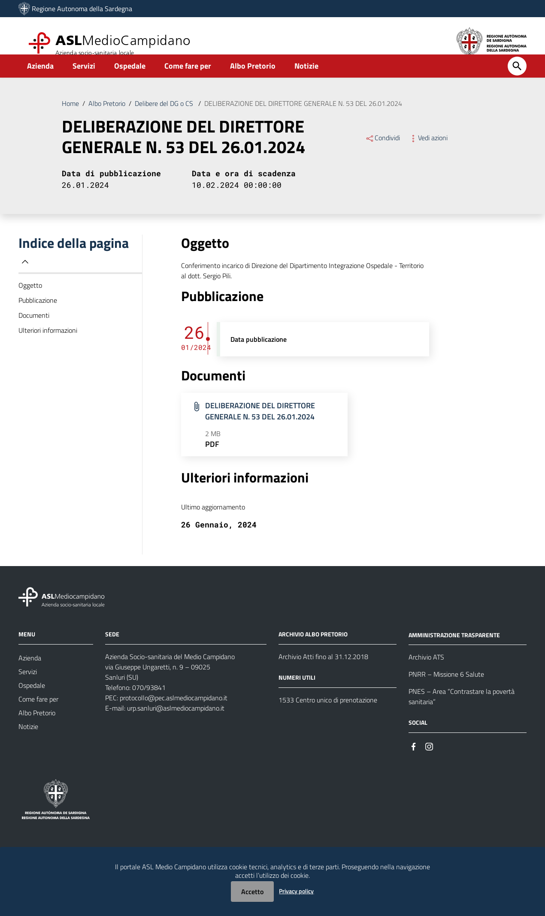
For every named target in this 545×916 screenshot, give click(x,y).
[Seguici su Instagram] (429, 759)
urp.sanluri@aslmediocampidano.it (175, 722)
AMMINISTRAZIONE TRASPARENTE (454, 648)
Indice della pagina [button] (73, 265)
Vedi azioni (428, 152)
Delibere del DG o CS (165, 117)
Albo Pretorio (253, 80)
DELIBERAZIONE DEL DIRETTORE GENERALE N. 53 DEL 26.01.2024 (303, 117)
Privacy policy (296, 890)
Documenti (33, 329)
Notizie (306, 80)
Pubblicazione (37, 314)
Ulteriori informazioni (47, 344)
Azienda (40, 80)
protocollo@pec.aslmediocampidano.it (173, 712)
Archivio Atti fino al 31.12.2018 (323, 671)
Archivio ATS (426, 671)
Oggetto (30, 299)
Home (70, 117)
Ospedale (129, 80)
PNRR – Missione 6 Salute (446, 688)
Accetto (252, 891)
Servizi (84, 80)
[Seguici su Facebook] (414, 759)
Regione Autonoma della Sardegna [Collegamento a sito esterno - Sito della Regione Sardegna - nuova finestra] (82, 8)
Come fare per (187, 80)
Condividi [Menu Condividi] (382, 152)
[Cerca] (517, 80)
